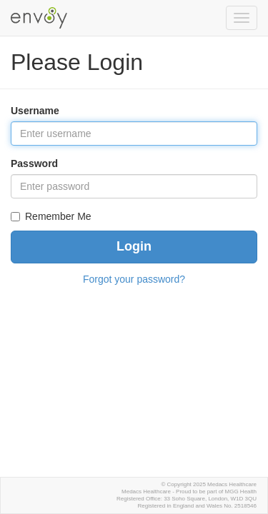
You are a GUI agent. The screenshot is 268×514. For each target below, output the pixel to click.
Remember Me (58, 216)
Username (35, 110)
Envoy (41, 16)
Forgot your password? (134, 279)
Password (34, 163)
